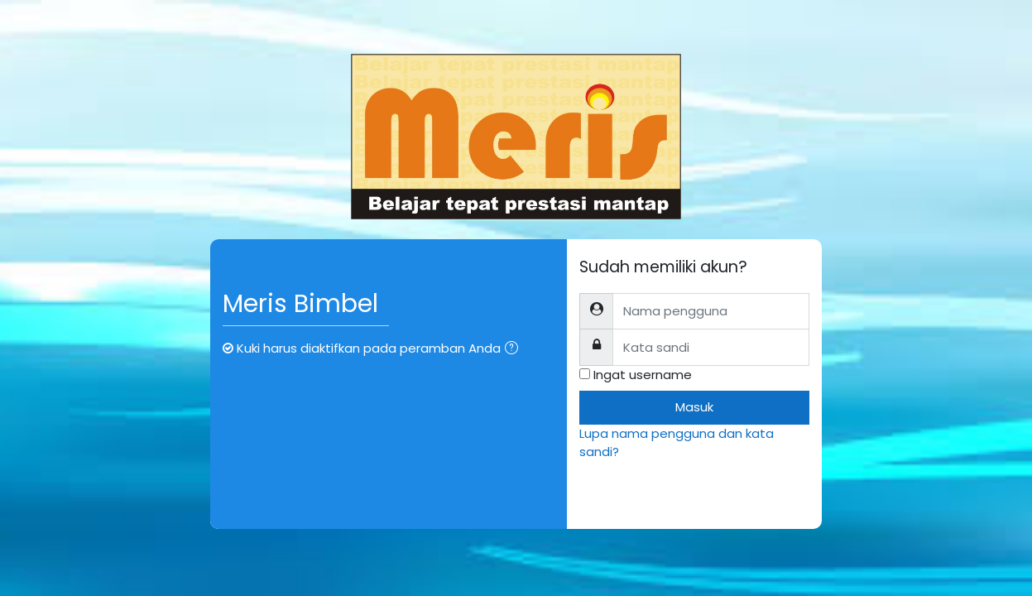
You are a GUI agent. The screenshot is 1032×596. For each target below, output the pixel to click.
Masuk (694, 407)
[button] (515, 349)
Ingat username (642, 374)
